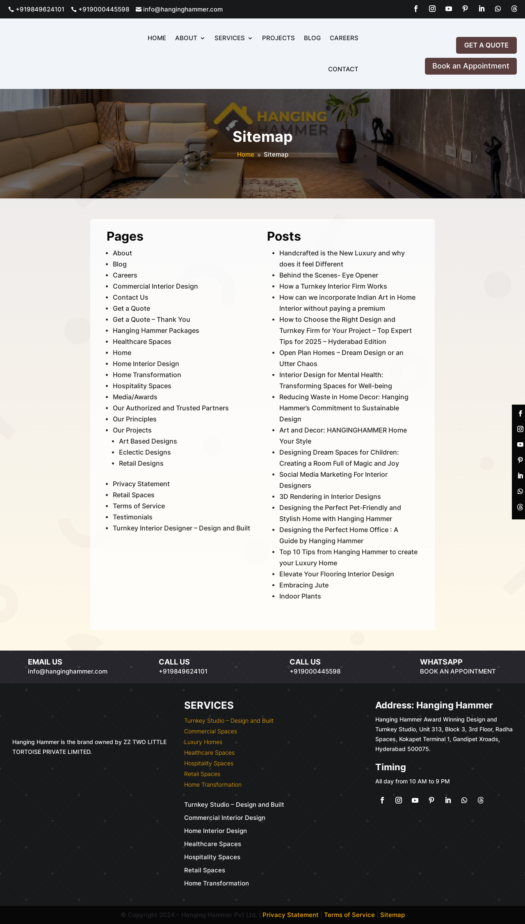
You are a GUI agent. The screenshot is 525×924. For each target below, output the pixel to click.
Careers (344, 38)
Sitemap (392, 915)
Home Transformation (147, 375)
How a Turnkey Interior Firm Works (333, 286)
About (186, 38)
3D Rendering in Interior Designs (330, 496)
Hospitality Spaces (142, 386)
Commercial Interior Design (155, 286)
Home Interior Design (146, 364)
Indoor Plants (300, 596)
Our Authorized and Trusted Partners (171, 408)
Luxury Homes (203, 741)
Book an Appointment (470, 65)
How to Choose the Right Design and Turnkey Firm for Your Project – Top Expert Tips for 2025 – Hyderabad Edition (345, 330)
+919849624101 (36, 9)
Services (230, 38)
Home (157, 38)
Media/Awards (135, 397)
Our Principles (135, 419)
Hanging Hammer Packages (156, 330)
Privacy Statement (141, 484)
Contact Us (130, 297)
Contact (343, 69)
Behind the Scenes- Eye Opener (328, 275)
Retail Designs (141, 463)
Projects (278, 38)
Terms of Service (139, 506)
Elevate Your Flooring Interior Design (336, 574)
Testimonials (133, 517)
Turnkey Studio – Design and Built (229, 720)
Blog (312, 38)
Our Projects (132, 430)
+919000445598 (100, 9)
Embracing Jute (304, 585)
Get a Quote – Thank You (151, 319)
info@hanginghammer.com (179, 9)
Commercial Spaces (210, 731)
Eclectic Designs (145, 452)
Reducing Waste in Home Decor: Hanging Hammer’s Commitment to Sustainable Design (344, 408)
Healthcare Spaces (142, 341)
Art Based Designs (148, 441)
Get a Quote (486, 45)
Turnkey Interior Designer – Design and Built (181, 528)
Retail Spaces (134, 495)
